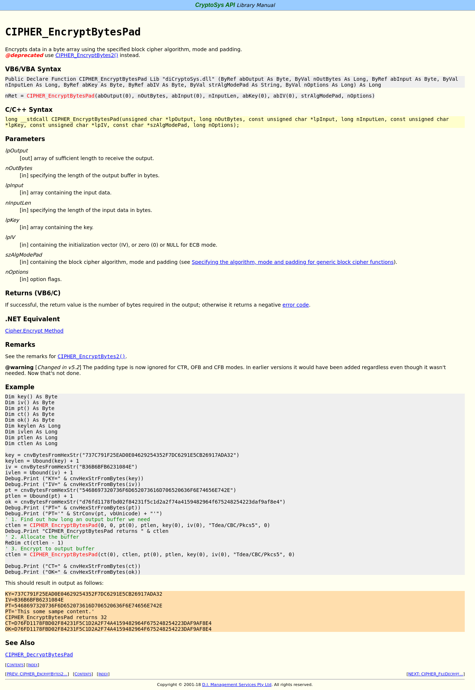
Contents (15, 665)
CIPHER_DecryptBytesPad (39, 654)
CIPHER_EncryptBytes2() (87, 55)
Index (33, 665)
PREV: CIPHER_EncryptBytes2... (37, 674)
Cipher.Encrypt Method (34, 331)
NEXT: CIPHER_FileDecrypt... (435, 674)
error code (296, 305)
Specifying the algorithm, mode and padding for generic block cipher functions (293, 262)
